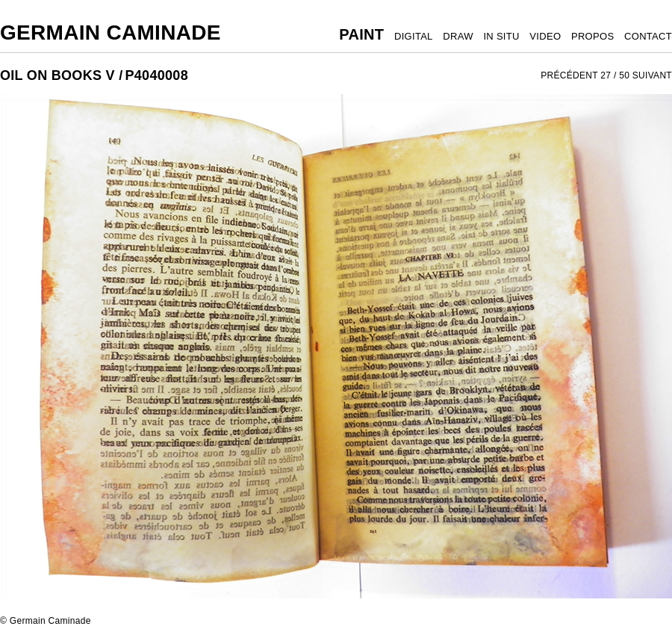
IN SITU (501, 36)
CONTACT (648, 36)
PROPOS (592, 36)
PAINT (361, 34)
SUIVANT (652, 75)
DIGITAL (413, 36)
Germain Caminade (110, 32)
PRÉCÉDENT (569, 75)
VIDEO (545, 36)
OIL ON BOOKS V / (61, 75)
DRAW (458, 36)
